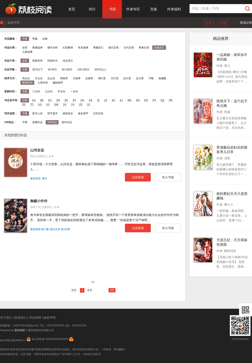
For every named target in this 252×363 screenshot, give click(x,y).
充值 (153, 9)
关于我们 (6, 317)
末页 (89, 290)
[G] (82, 100)
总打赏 (127, 78)
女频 (44, 38)
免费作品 (37, 122)
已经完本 (98, 113)
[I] (98, 100)
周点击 (26, 78)
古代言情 (129, 47)
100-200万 (83, 69)
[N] (137, 100)
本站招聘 (35, 317)
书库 (112, 9)
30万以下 (37, 69)
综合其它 (68, 60)
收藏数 (162, 78)
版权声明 (14, 22)
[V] (48, 104)
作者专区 (133, 9)
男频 (34, 38)
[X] (64, 104)
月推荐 (77, 78)
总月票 (140, 78)
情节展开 (52, 113)
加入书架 (168, 177)
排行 (92, 9)
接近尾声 (83, 113)
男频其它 (98, 47)
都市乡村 (52, 47)
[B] (42, 100)
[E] (66, 100)
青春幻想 (144, 47)
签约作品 (67, 122)
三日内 (36, 91)
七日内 (49, 91)
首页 (71, 9)
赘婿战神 (37, 47)
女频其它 (159, 47)
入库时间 (42, 82)
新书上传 (37, 113)
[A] (34, 100)
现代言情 (113, 47)
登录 (209, 23)
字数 (151, 78)
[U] (39, 104)
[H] (90, 100)
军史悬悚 (83, 47)
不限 (24, 38)
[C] (49, 100)
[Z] (80, 104)
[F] (74, 100)
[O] (146, 100)
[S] (23, 104)
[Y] (72, 104)
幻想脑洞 (68, 47)
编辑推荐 (58, 82)
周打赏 (102, 78)
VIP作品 (52, 122)
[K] (113, 100)
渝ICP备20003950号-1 (13, 340)
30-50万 (52, 69)
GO (112, 290)
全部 (24, 47)
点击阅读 (138, 177)
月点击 (39, 78)
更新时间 (27, 82)
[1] (88, 104)
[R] (170, 100)
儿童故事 (27, 51)
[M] (129, 100)
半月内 (61, 91)
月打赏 (114, 78)
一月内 (74, 91)
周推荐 (64, 78)
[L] (121, 100)
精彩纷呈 (68, 113)
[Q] (162, 100)
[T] (31, 104)
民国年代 (52, 60)
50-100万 (67, 69)
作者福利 (174, 9)
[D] (58, 100)
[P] (154, 100)
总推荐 (89, 78)
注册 (223, 23)
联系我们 (20, 317)
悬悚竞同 (37, 60)
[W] (56, 104)
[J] (105, 100)
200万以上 (100, 69)
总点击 (51, 78)
